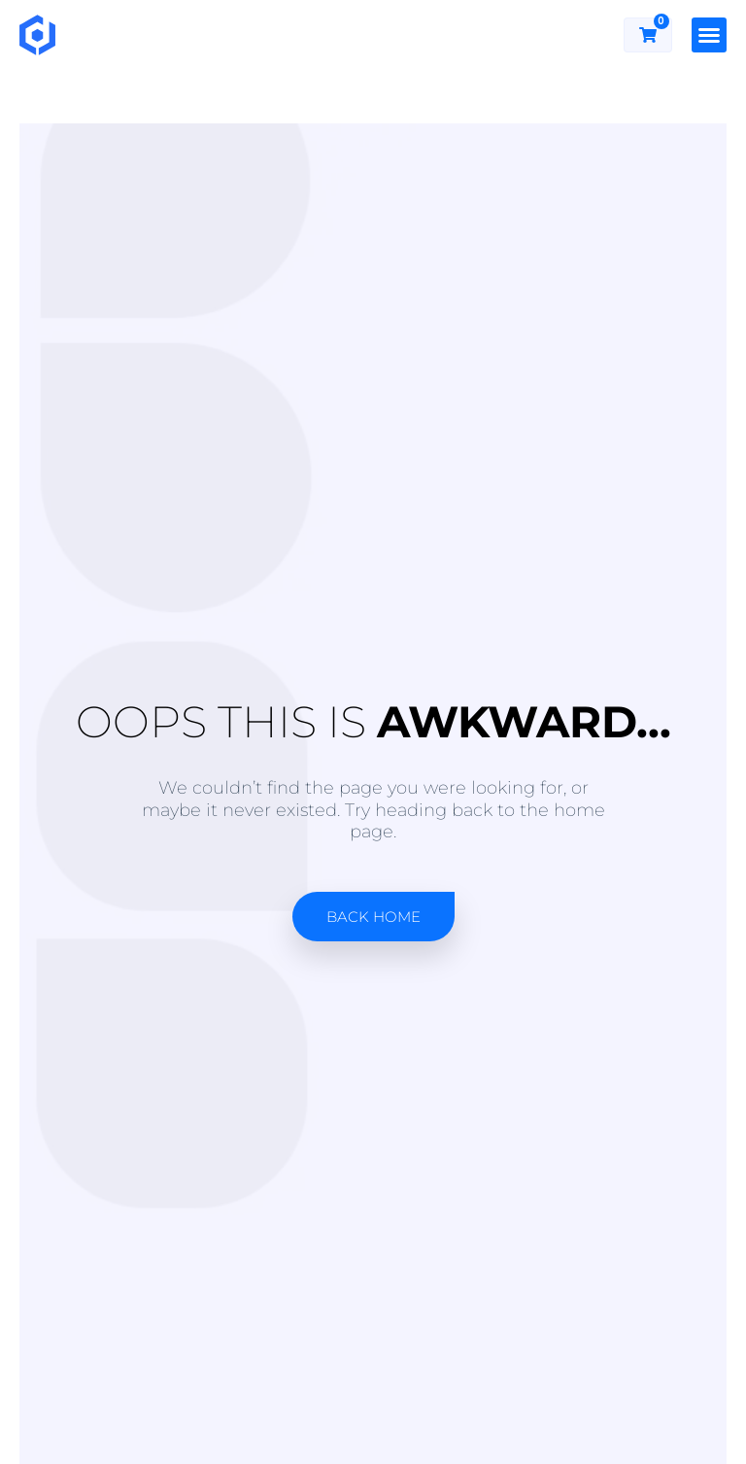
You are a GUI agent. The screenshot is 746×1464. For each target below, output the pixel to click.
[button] (709, 34)
